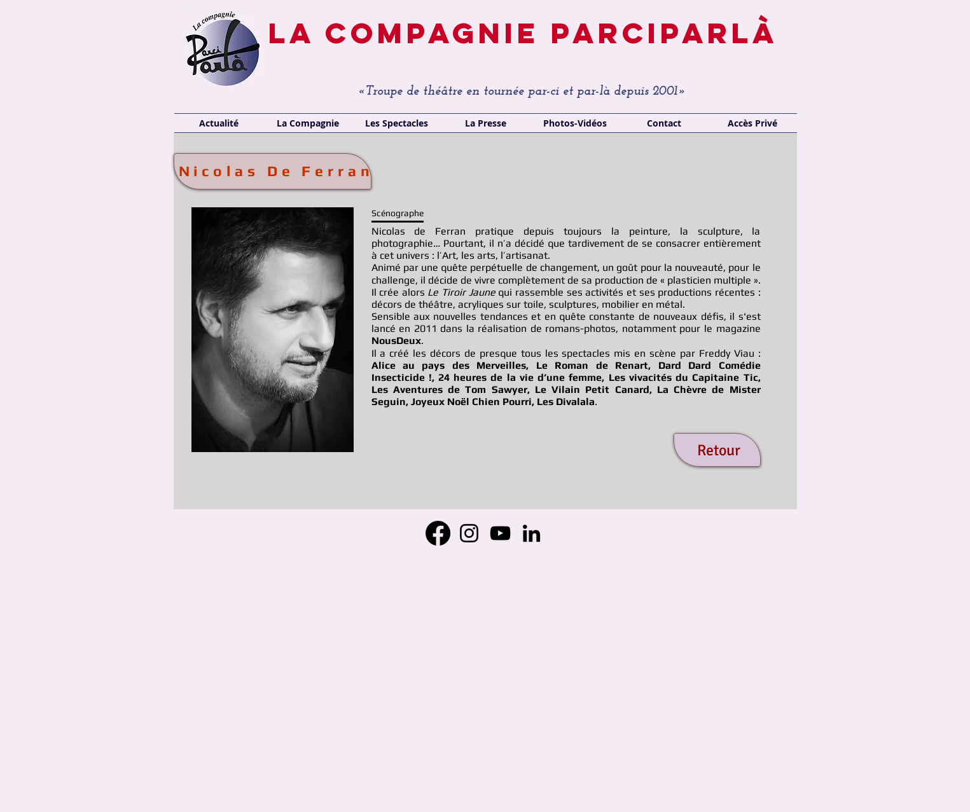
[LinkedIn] (531, 533)
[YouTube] (500, 533)
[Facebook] (438, 533)
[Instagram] (469, 533)
